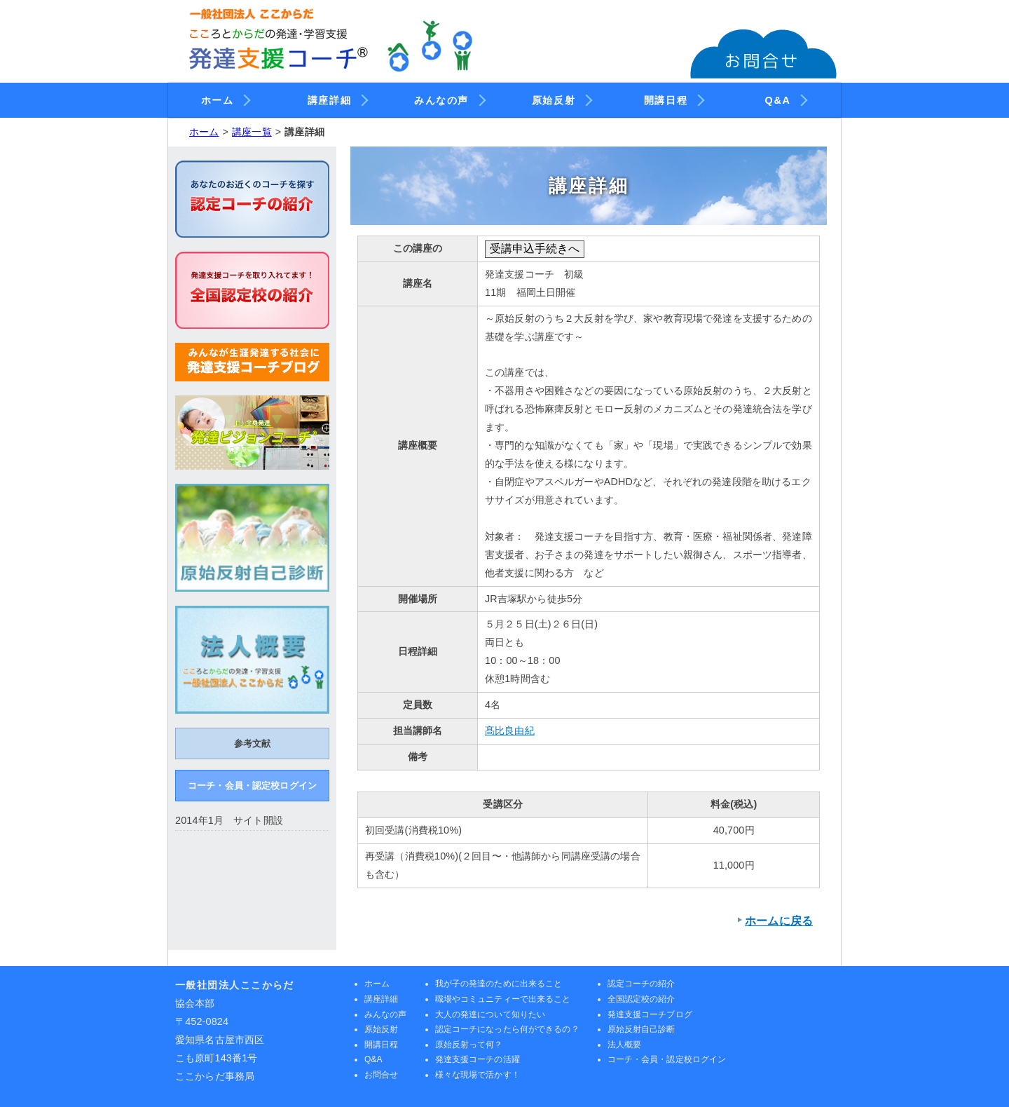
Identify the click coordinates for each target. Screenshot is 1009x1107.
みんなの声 (448, 98)
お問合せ (381, 1075)
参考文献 (252, 743)
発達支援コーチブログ (650, 1014)
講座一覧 (252, 131)
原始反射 (560, 98)
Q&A (785, 98)
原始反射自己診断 (641, 1029)
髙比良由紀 (510, 730)
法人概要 (624, 1045)
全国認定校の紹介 (641, 999)
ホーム (224, 98)
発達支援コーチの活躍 (477, 1059)
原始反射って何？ (469, 1045)
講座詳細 (336, 98)
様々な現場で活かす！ (477, 1075)
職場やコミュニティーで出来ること (503, 999)
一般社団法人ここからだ (234, 985)
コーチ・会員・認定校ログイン (252, 785)
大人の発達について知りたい (490, 1014)
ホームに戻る (779, 921)
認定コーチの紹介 (641, 984)
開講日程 (672, 98)
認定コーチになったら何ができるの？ (507, 1029)
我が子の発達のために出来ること (499, 984)
